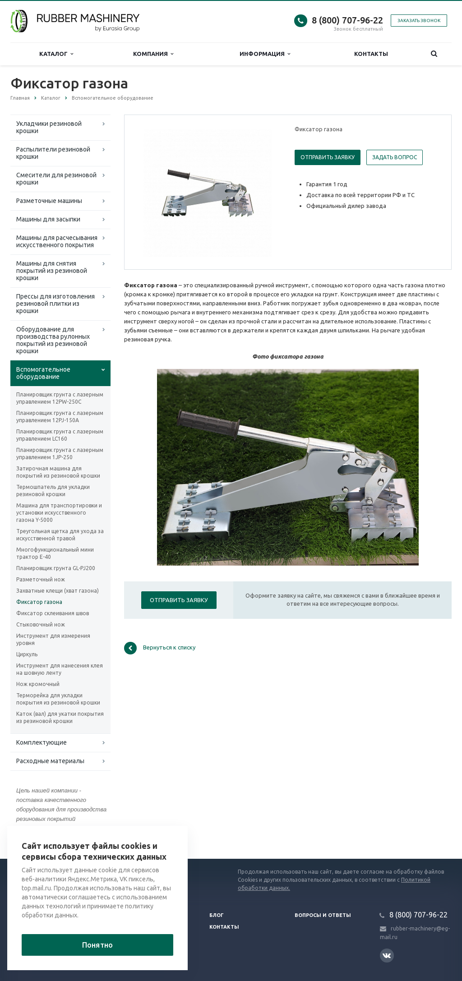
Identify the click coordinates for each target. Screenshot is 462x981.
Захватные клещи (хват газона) (57, 591)
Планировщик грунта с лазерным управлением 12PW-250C (59, 398)
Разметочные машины (49, 200)
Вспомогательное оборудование (43, 373)
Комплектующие (41, 742)
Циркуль (26, 654)
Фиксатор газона (39, 602)
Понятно (97, 945)
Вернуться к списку (159, 648)
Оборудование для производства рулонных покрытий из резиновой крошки (53, 340)
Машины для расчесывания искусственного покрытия (56, 241)
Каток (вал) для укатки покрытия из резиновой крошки (60, 717)
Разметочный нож (40, 579)
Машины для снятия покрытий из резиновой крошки (51, 270)
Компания (153, 54)
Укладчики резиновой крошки (49, 127)
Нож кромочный (38, 684)
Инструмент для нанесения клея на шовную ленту (59, 669)
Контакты (371, 54)
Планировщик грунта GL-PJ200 (55, 568)
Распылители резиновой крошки (53, 153)
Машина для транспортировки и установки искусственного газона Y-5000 (59, 512)
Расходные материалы (50, 761)
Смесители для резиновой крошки (56, 178)
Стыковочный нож (40, 624)
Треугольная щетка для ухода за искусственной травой (60, 534)
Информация (265, 54)
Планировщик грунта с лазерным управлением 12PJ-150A (59, 416)
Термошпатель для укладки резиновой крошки (53, 490)
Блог (216, 915)
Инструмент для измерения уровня (53, 639)
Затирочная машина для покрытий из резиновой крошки (58, 472)
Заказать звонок (418, 20)
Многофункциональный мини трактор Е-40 (55, 553)
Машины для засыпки (48, 219)
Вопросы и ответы (323, 915)
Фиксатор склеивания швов (52, 613)
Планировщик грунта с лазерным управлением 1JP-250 (59, 453)
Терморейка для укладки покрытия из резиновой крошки (58, 698)
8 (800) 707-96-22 (347, 20)
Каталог (56, 54)
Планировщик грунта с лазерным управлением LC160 (59, 435)
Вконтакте (387, 955)
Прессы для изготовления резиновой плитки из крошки (55, 303)
